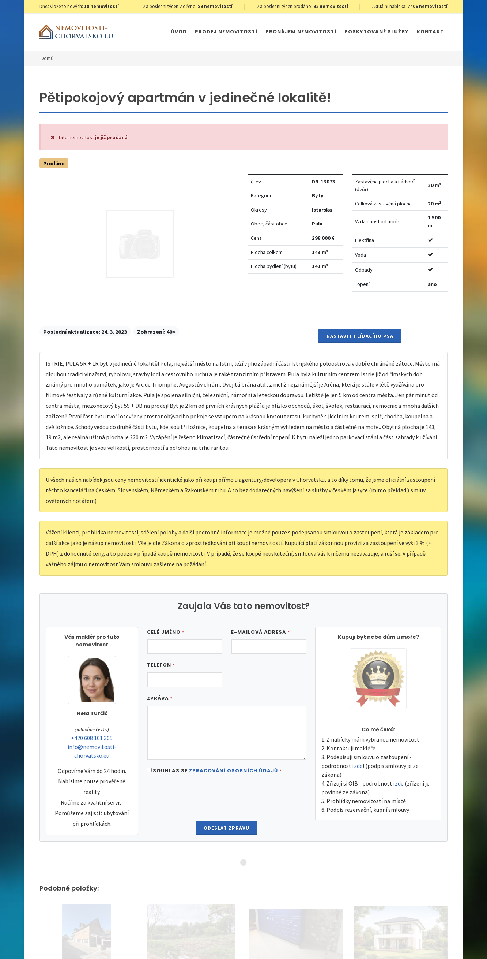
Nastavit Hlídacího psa (359, 336)
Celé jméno (165, 631)
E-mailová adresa (260, 631)
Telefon (161, 664)
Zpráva (160, 698)
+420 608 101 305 (92, 738)
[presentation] (226, 798)
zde (358, 765)
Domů (47, 58)
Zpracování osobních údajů (233, 770)
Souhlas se (217, 770)
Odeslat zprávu (226, 828)
